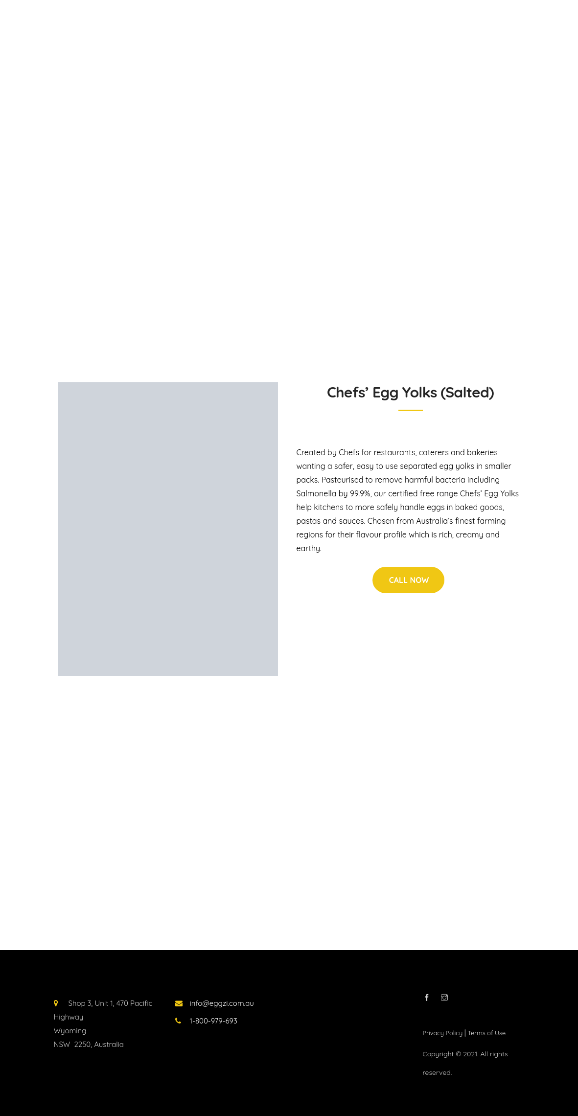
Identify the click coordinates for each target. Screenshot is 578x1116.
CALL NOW (409, 580)
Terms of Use (487, 1033)
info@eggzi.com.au (222, 1003)
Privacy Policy (443, 1033)
